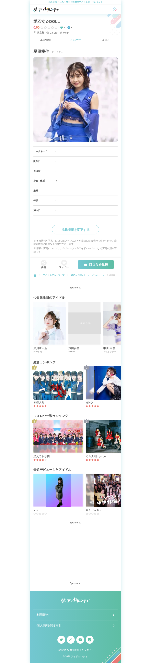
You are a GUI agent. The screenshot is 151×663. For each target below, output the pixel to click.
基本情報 (45, 39)
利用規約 (43, 614)
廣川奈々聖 (40, 348)
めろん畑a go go (96, 456)
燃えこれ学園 (41, 456)
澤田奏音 (73, 348)
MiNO (89, 402)
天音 (36, 510)
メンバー (75, 39)
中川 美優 (109, 348)
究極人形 (38, 402)
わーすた (37, 351)
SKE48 (71, 351)
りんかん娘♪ (93, 510)
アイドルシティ (79, 656)
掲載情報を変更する (75, 229)
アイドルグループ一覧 (53, 275)
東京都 (38, 32)
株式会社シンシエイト (82, 650)
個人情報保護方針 (49, 625)
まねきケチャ (109, 351)
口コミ (105, 39)
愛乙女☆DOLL (46, 21)
